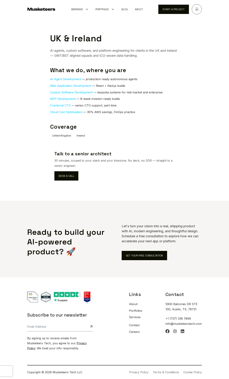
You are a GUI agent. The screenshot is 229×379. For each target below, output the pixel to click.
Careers (134, 332)
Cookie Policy (192, 372)
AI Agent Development (65, 79)
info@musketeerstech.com (183, 323)
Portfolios (135, 310)
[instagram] (175, 331)
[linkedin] (182, 331)
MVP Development (63, 99)
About (139, 9)
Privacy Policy (138, 372)
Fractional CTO (60, 105)
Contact (134, 325)
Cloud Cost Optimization (66, 112)
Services (135, 317)
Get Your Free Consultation (144, 255)
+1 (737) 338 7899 (178, 318)
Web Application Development (70, 86)
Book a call (66, 176)
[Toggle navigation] (197, 9)
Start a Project (174, 9)
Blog (124, 9)
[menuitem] (80, 9)
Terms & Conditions (166, 372)
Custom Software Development (71, 92)
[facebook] (167, 331)
